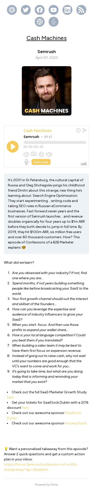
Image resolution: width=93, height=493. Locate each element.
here (10, 399)
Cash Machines (47, 37)
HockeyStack (76, 425)
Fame (54, 487)
